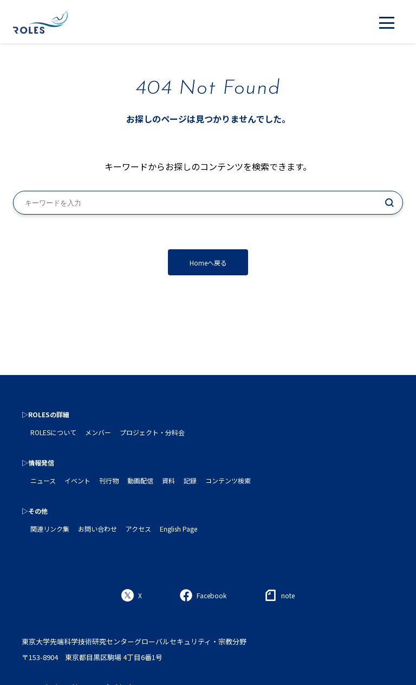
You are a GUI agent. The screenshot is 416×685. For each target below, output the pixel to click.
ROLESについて (53, 432)
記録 (190, 480)
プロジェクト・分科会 (152, 432)
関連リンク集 (49, 528)
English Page (178, 528)
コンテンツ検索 (228, 480)
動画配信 (140, 480)
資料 (168, 480)
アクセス (138, 528)
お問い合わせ (97, 528)
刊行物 (109, 480)
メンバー (98, 432)
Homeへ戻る (208, 262)
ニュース (43, 480)
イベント (77, 480)
